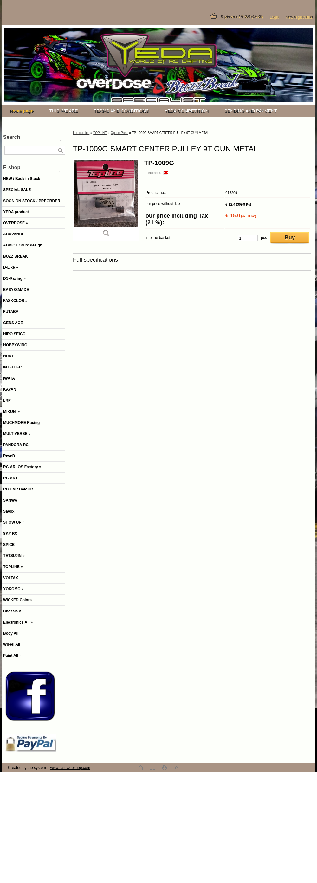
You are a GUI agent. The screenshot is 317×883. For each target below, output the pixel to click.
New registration (299, 17)
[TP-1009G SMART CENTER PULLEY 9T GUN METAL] (106, 200)
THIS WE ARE (63, 110)
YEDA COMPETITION (186, 110)
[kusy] (248, 238)
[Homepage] (21, 111)
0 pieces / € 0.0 (242, 16)
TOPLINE (100, 133)
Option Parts (119, 133)
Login (274, 17)
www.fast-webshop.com (70, 767)
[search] (60, 150)
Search (11, 137)
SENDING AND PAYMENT (250, 110)
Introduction (81, 133)
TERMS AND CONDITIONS (121, 110)
